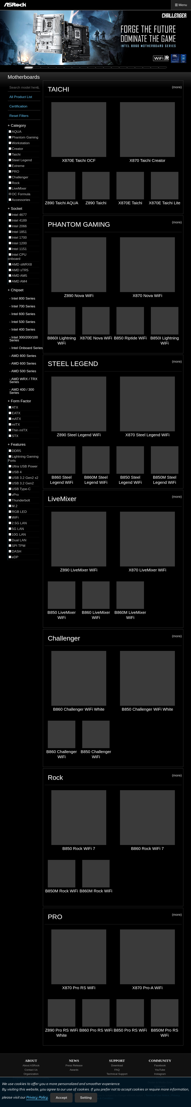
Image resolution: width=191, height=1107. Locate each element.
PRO (115, 916)
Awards (74, 1069)
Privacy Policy (37, 1097)
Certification (18, 106)
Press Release (74, 1065)
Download (117, 1065)
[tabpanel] (95, 37)
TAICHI (115, 89)
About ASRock (31, 1065)
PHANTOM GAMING (115, 224)
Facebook (160, 1065)
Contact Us (31, 1069)
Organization (31, 1073)
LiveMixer (115, 498)
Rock (115, 777)
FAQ (117, 1069)
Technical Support (117, 1073)
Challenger (115, 638)
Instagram (160, 1073)
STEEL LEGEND (115, 363)
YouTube (160, 1069)
